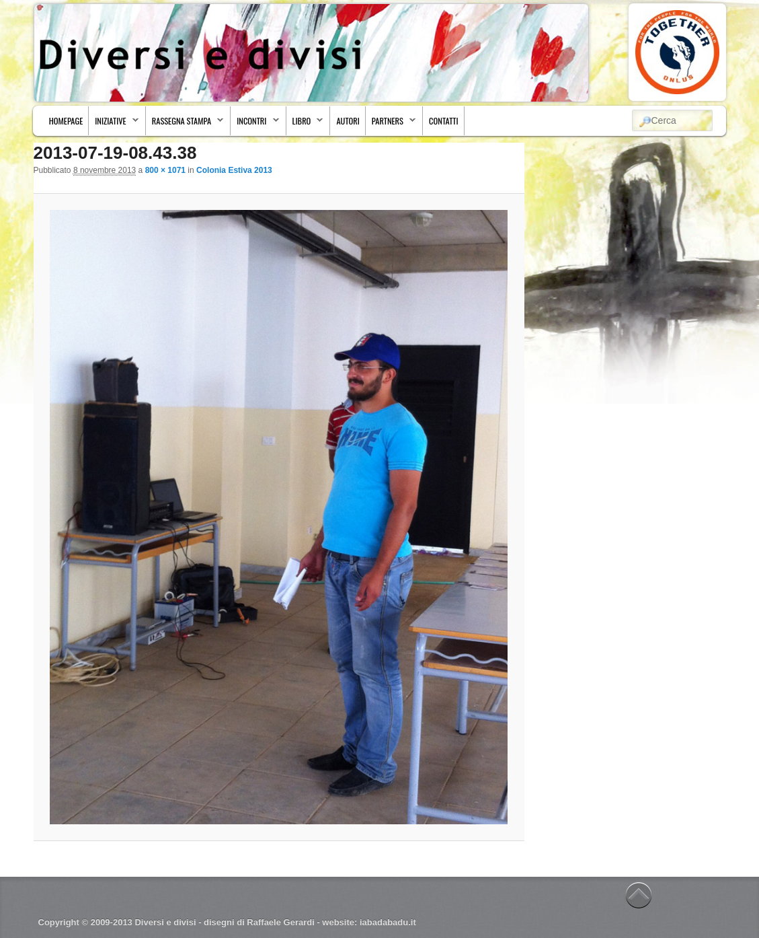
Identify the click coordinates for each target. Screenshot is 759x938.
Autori (347, 120)
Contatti (443, 120)
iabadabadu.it (388, 922)
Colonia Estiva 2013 (234, 170)
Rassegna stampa (185, 124)
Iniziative (113, 124)
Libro (305, 124)
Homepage (66, 120)
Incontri (254, 124)
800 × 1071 (165, 170)
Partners (390, 124)
